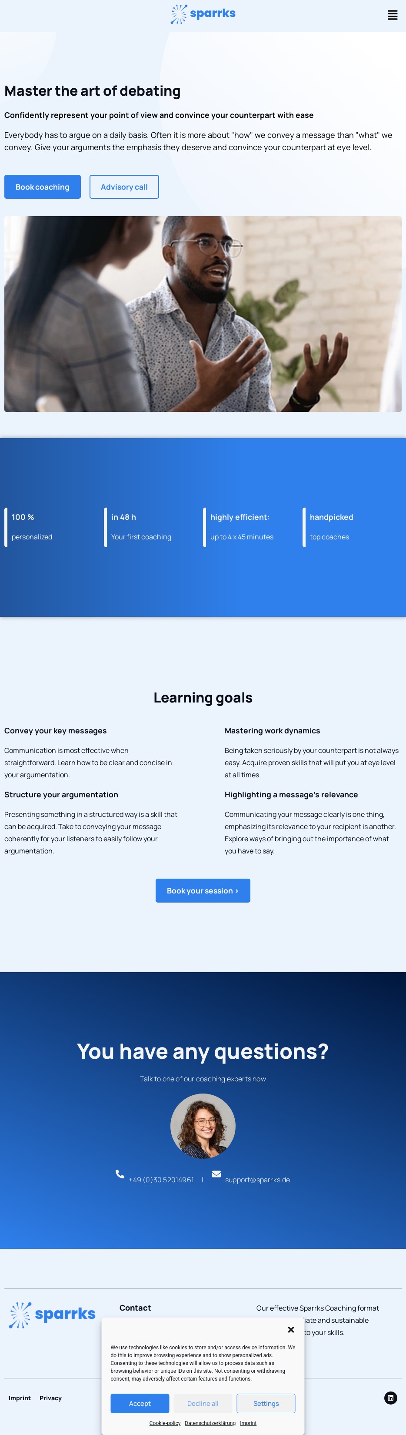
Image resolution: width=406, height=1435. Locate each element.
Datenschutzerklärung (210, 1423)
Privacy (51, 1398)
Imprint (248, 1423)
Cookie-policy (165, 1423)
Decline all (203, 1403)
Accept (140, 1403)
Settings (266, 1403)
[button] (291, 1326)
